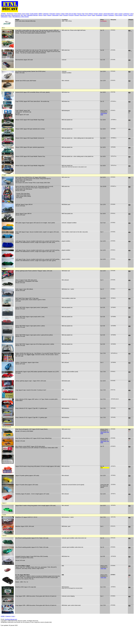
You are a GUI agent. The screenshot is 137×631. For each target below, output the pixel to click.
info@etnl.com (11, 619)
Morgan (36, 15)
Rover (89, 15)
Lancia (120, 13)
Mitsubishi (30, 15)
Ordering (8, 616)
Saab (93, 15)
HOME (3, 616)
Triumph (130, 15)
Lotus (131, 13)
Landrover (126, 13)
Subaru (105, 15)
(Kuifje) (118, 15)
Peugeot (65, 15)
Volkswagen (4, 16)
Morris (40, 15)
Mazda (3, 15)
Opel (60, 15)
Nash (44, 15)
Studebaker (99, 15)
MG (22, 15)
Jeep (116, 13)
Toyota (125, 15)
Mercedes (8, 15)
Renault (77, 15)
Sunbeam (111, 15)
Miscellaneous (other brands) (21, 16)
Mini (25, 15)
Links (13, 616)
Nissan (49, 15)
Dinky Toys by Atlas (70, 13)
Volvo (10, 16)
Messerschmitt (16, 15)
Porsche (71, 15)
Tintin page (103, 568)
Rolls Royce (83, 15)
